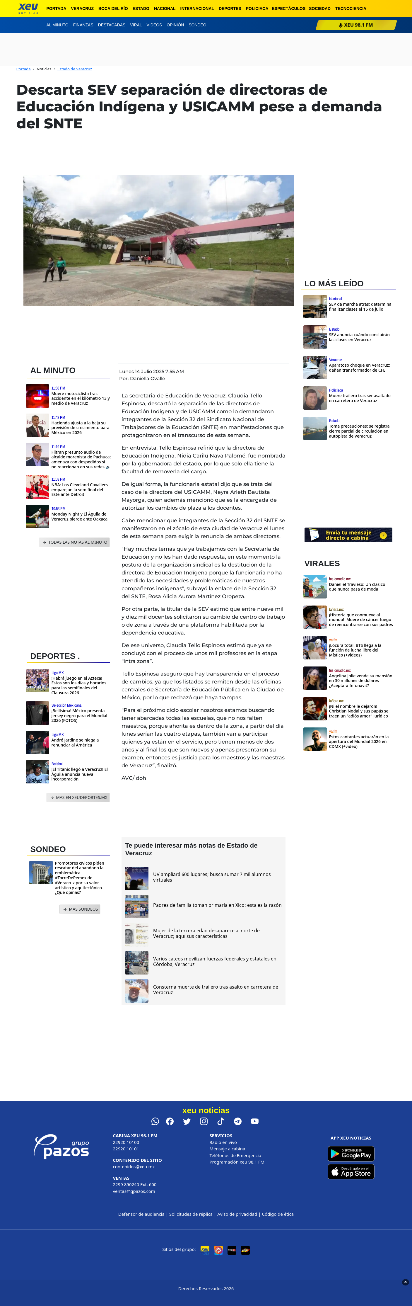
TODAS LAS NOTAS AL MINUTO (74, 542)
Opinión (175, 25)
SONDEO (48, 849)
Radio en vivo (223, 1142)
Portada (56, 8)
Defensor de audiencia (141, 1214)
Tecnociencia (350, 8)
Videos (154, 25)
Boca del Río (113, 8)
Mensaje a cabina (227, 1149)
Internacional (197, 8)
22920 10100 (126, 1142)
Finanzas (83, 25)
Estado (141, 8)
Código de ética (278, 1214)
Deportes (230, 8)
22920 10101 (126, 1149)
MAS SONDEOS (80, 909)
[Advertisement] (71, 597)
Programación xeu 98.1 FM (237, 1162)
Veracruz (82, 8)
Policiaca (257, 8)
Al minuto (58, 25)
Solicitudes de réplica (191, 1214)
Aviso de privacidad (237, 1214)
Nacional (165, 8)
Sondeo (197, 25)
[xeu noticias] (28, 8)
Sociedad (320, 8)
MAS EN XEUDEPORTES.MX (78, 798)
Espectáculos (289, 8)
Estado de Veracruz (74, 69)
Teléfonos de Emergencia (235, 1155)
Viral (136, 25)
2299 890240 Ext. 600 (135, 1184)
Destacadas (112, 25)
